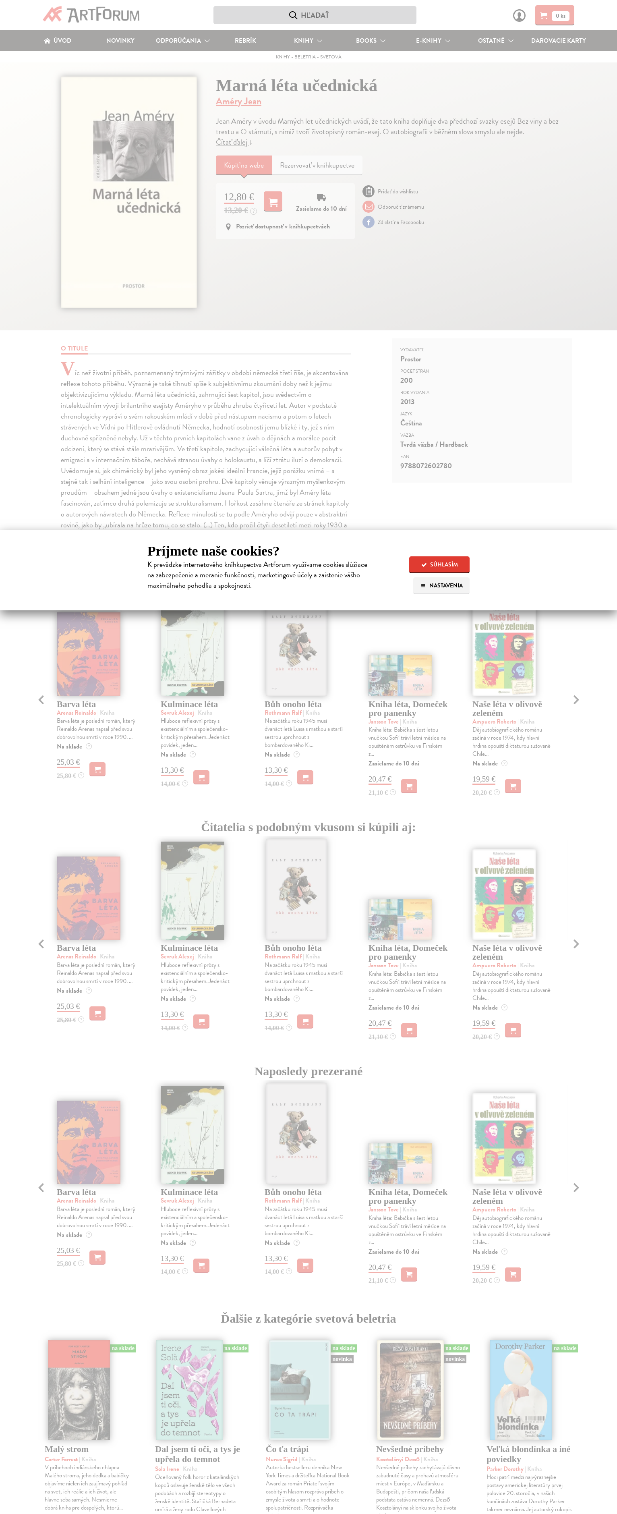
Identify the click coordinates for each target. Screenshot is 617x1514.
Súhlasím (439, 564)
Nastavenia (441, 585)
